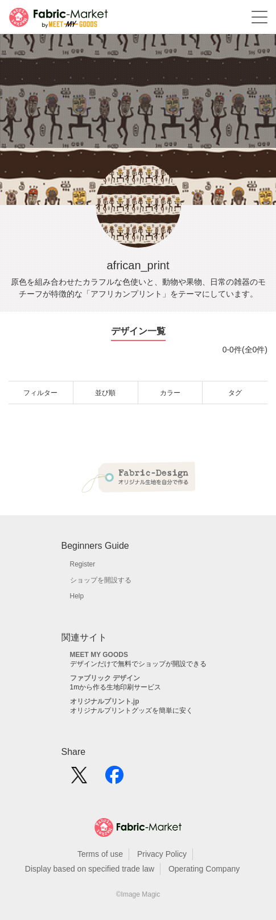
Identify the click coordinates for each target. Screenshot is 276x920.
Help (77, 596)
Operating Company (204, 868)
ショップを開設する (100, 580)
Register (83, 564)
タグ (235, 393)
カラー (170, 393)
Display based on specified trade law (89, 868)
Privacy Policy (162, 854)
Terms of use (100, 854)
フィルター (40, 393)
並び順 (105, 393)
